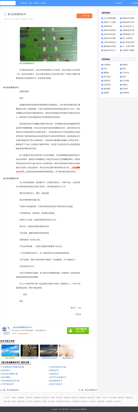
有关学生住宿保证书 (57, 377)
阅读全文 (24, 19)
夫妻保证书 (54, 374)
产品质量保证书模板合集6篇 (12, 367)
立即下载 (86, 16)
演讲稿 (106, 93)
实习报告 (125, 81)
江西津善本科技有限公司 (63, 401)
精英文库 (75, 397)
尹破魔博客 (20, 397)
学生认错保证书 (91, 390)
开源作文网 (28, 397)
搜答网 (14, 401)
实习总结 (107, 77)
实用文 (36, 3)
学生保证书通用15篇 (9, 374)
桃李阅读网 (82, 397)
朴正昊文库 (84, 401)
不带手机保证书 (7, 384)
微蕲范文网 (129, 397)
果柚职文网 (20, 401)
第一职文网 (29, 401)
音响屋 (14, 397)
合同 (124, 69)
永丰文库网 (51, 401)
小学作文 (125, 73)
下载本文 (30, 19)
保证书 (43, 3)
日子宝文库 (104, 397)
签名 (124, 77)
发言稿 (125, 89)
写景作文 (107, 81)
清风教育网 (100, 401)
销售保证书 (54, 370)
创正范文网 (117, 401)
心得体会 (107, 65)
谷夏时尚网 (37, 397)
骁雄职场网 (37, 401)
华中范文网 (59, 397)
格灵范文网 (90, 397)
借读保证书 (5, 370)
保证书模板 (5, 377)
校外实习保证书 (55, 384)
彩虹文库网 (7, 401)
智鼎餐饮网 (75, 401)
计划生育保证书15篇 (57, 367)
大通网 (98, 397)
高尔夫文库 (92, 401)
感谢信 (125, 65)
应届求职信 (108, 26)
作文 (105, 69)
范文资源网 (113, 397)
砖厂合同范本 (127, 38)
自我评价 (125, 93)
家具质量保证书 (55, 381)
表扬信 (125, 85)
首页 (30, 3)
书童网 (52, 397)
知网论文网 (67, 397)
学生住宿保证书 (13, 390)
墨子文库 (65, 409)
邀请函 (106, 73)
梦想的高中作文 (128, 22)
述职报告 (107, 89)
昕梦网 (44, 401)
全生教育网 (109, 401)
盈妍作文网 (45, 397)
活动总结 (107, 85)
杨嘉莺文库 (121, 397)
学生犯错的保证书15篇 (10, 381)
